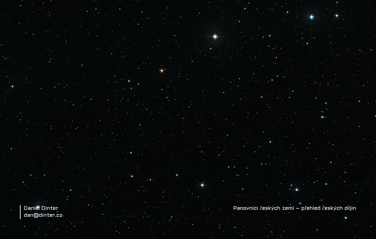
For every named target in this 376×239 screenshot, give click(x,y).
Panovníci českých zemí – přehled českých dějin (294, 208)
